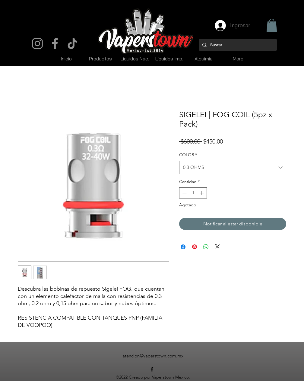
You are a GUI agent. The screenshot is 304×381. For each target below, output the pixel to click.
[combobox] (232, 167)
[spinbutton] (193, 193)
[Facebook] (55, 43)
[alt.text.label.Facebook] (152, 369)
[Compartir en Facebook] (183, 246)
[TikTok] (72, 43)
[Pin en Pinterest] (194, 246)
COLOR (188, 154)
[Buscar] (237, 45)
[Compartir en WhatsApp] (206, 246)
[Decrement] (184, 193)
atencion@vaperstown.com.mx (152, 356)
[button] (271, 25)
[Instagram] (37, 43)
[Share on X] (217, 246)
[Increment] (202, 193)
